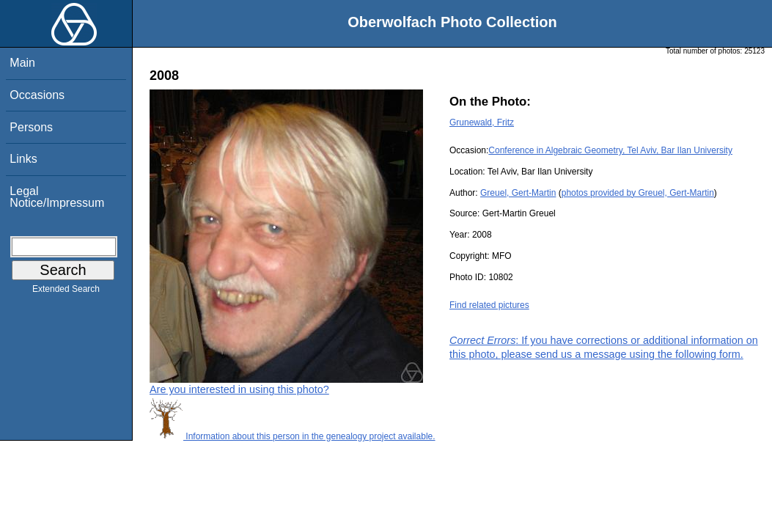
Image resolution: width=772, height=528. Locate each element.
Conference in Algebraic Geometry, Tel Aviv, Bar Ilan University (610, 150)
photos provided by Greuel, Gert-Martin (638, 193)
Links (23, 159)
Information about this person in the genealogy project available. (292, 436)
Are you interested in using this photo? (239, 389)
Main (22, 62)
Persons (31, 127)
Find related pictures (489, 305)
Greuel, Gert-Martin (518, 193)
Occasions (37, 95)
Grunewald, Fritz (481, 122)
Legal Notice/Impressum (57, 197)
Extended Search (66, 291)
